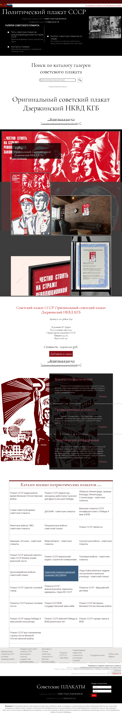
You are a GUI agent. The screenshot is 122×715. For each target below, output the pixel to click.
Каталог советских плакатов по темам (66, 39)
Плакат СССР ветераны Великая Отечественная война (95, 604)
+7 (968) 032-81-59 (52, 22)
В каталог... (103, 396)
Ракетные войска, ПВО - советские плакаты (22, 527)
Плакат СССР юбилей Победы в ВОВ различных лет (61, 620)
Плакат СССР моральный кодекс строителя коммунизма (61, 558)
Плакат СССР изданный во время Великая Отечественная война (26, 495)
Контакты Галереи (26, 48)
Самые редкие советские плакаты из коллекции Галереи (79, 655)
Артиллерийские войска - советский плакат (23, 573)
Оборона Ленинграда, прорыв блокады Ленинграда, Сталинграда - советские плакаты (95, 496)
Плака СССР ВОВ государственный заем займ (59, 604)
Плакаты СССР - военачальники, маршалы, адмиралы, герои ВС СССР (59, 588)
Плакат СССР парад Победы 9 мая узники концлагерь (25, 620)
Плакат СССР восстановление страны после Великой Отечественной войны (25, 635)
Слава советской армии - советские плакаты (23, 511)
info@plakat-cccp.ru (37, 22)
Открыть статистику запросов (58, 86)
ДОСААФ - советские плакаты (60, 511)
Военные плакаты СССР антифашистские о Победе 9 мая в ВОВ (94, 511)
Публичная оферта (113, 655)
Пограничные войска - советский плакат (56, 527)
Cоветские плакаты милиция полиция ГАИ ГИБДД (60, 573)
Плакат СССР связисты (91, 526)
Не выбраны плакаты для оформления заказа (103, 5)
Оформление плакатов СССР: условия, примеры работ (8, 655)
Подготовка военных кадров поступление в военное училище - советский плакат (94, 573)
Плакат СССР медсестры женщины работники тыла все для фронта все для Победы (61, 495)
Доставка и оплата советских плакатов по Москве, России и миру (48, 655)
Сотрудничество (97, 655)
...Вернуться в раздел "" (61, 121)
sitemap (99, 485)
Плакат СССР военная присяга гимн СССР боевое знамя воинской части (26, 557)
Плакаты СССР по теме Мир (64, 655)
